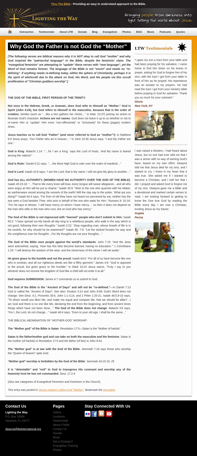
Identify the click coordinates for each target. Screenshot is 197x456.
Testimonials (46, 31)
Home (10, 32)
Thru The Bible (61, 4)
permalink (109, 389)
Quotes (180, 31)
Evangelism (110, 31)
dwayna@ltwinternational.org (23, 429)
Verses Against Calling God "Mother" (61, 389)
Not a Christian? (63, 441)
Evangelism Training (65, 445)
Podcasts (165, 31)
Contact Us (60, 429)
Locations (59, 416)
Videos (57, 412)
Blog (95, 31)
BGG (139, 31)
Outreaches (26, 31)
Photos (126, 31)
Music (150, 31)
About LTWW (61, 424)
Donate (82, 31)
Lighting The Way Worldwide (43, 18)
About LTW (66, 31)
